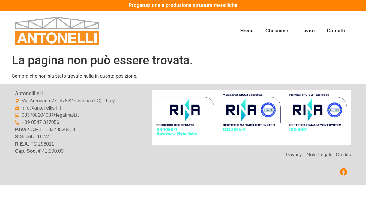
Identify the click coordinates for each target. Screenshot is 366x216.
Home (247, 30)
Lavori (308, 30)
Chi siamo (277, 30)
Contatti (336, 30)
